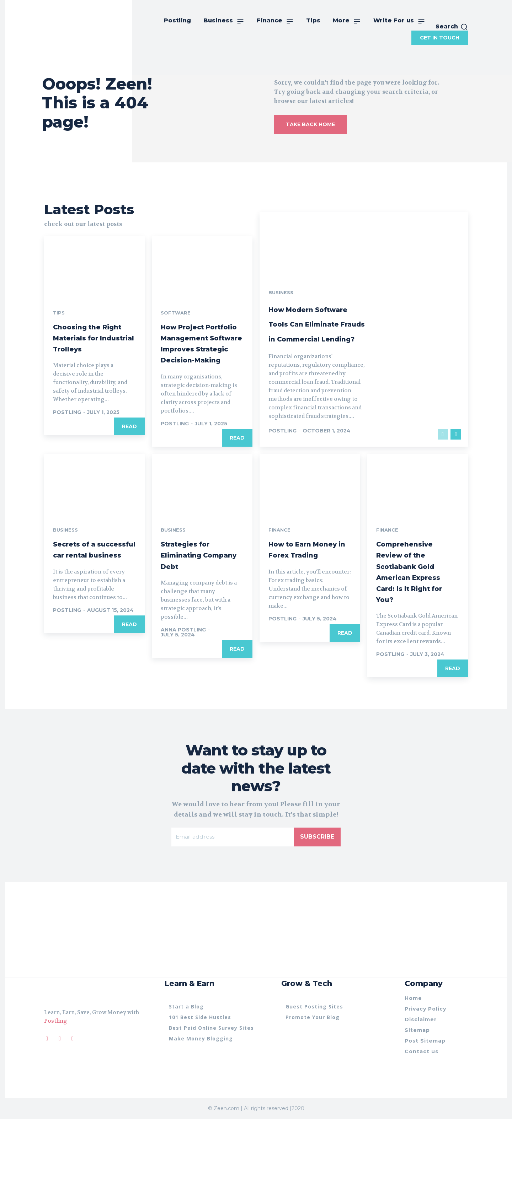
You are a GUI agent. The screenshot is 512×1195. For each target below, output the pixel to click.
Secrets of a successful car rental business (88, 629)
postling (67, 465)
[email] (232, 912)
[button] (452, 27)
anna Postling (183, 704)
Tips (59, 354)
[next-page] (455, 508)
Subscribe (317, 912)
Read (129, 479)
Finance (280, 605)
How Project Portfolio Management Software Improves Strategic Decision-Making (199, 400)
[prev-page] (443, 508)
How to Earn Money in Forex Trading (303, 629)
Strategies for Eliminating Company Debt (195, 629)
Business (281, 323)
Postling (55, 1096)
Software (176, 354)
